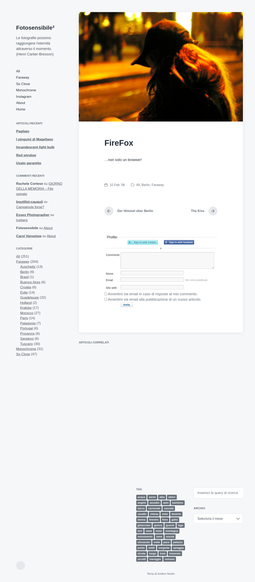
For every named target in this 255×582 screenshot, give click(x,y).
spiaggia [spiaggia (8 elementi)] (178, 547)
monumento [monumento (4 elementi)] (145, 536)
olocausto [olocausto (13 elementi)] (144, 542)
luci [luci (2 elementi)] (140, 530)
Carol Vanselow (29, 236)
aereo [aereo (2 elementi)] (152, 497)
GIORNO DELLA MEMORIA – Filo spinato (39, 189)
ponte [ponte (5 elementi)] (141, 547)
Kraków (26, 308)
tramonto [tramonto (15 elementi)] (174, 553)
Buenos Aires (30, 282)
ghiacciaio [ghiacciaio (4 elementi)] (144, 525)
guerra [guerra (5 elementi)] (158, 525)
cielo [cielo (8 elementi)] (165, 513)
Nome (109, 273)
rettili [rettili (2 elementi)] (151, 547)
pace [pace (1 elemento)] (166, 542)
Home (20, 109)
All (18, 71)
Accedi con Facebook (179, 242)
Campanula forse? (30, 207)
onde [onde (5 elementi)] (157, 542)
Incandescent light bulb (35, 147)
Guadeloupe (29, 297)
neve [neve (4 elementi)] (159, 536)
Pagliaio (22, 131)
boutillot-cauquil (29, 202)
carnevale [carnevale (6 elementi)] (154, 508)
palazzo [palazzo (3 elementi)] (178, 542)
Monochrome (26, 90)
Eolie (24, 292)
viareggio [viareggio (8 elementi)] (155, 559)
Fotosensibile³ (35, 28)
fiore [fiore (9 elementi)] (165, 519)
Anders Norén (166, 573)
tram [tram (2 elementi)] (162, 553)
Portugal (26, 328)
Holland (26, 303)
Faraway (22, 77)
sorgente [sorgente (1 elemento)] (164, 547)
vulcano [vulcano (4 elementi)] (170, 559)
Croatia (25, 287)
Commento (113, 255)
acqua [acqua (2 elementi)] (141, 497)
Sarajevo (27, 339)
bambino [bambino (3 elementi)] (177, 502)
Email (109, 280)
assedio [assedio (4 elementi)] (154, 502)
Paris (24, 318)
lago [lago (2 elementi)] (180, 525)
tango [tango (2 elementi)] (152, 553)
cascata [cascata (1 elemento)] (169, 508)
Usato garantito (28, 163)
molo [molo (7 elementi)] (159, 530)
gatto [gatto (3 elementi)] (175, 519)
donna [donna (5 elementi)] (142, 519)
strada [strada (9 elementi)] (142, 553)
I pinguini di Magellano (34, 139)
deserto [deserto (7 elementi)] (176, 513)
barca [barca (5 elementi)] (141, 508)
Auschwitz (28, 267)
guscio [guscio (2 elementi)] (170, 525)
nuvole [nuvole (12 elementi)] (170, 536)
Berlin (24, 272)
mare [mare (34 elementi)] (149, 530)
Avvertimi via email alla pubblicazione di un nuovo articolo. (154, 299)
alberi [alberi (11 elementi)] (171, 497)
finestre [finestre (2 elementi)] (154, 519)
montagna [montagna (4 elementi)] (171, 530)
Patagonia (28, 323)
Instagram (23, 97)
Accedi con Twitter (143, 242)
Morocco (26, 313)
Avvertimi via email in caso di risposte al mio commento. (153, 294)
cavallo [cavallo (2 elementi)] (142, 513)
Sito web (111, 287)
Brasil (24, 277)
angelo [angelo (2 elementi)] (142, 502)
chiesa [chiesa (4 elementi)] (154, 513)
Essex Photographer (32, 215)
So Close (23, 84)
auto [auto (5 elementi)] (166, 502)
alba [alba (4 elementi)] (162, 497)
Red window (26, 155)
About (20, 103)
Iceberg (22, 220)
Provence (27, 334)
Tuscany (26, 344)
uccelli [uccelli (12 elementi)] (142, 559)
